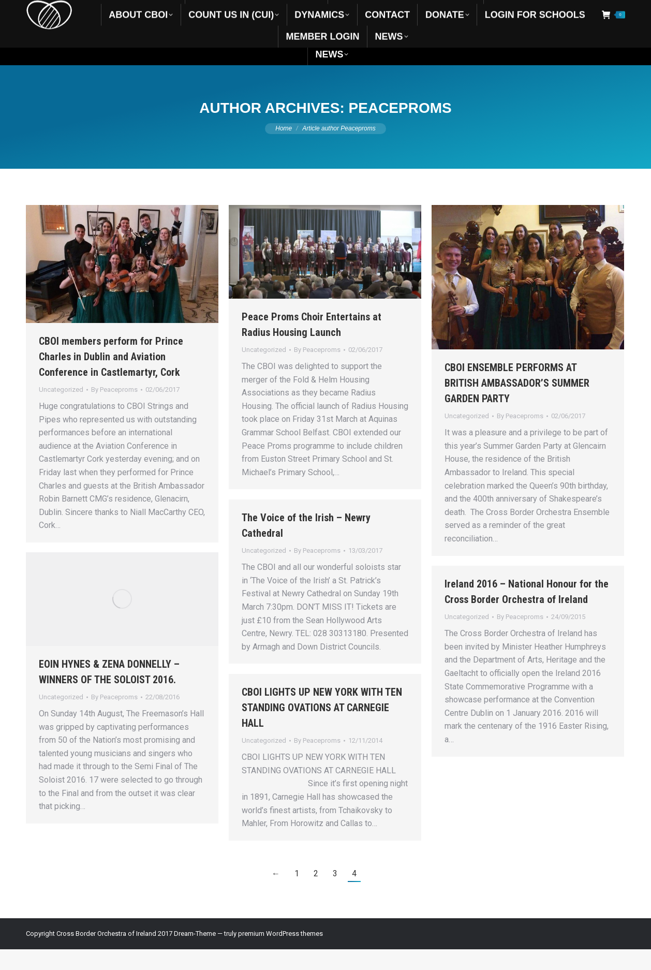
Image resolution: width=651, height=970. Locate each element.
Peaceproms (400, 129)
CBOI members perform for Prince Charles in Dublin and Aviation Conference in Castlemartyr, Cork (111, 377)
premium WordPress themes (280, 954)
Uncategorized (61, 410)
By (114, 410)
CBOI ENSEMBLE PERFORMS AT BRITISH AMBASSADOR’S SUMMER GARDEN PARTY (517, 403)
